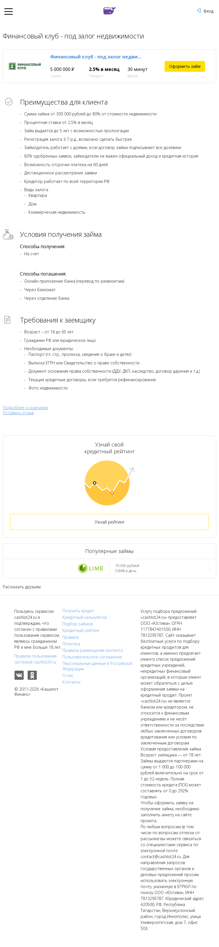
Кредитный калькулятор (84, 617)
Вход (205, 11)
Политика (71, 643)
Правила (70, 637)
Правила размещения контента (92, 650)
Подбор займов (77, 623)
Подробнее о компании (25, 407)
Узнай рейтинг (110, 522)
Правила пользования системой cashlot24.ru (35, 659)
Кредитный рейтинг (81, 630)
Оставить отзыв (18, 412)
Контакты (71, 682)
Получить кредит (78, 610)
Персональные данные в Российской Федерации (97, 666)
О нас (67, 675)
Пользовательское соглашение (92, 657)
